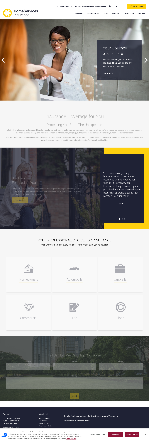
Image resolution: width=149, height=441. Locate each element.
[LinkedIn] (110, 4)
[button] (78, 11)
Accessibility (44, 427)
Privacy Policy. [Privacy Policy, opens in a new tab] (71, 440)
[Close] (145, 435)
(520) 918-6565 (14, 417)
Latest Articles (44, 416)
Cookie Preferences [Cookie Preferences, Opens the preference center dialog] (97, 435)
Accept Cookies (132, 435)
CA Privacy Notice (45, 424)
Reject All (115, 435)
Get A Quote (136, 5)
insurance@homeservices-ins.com (90, 5)
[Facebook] (122, 4)
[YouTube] (116, 4)
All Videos (43, 419)
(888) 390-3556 (64, 5)
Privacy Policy (44, 422)
